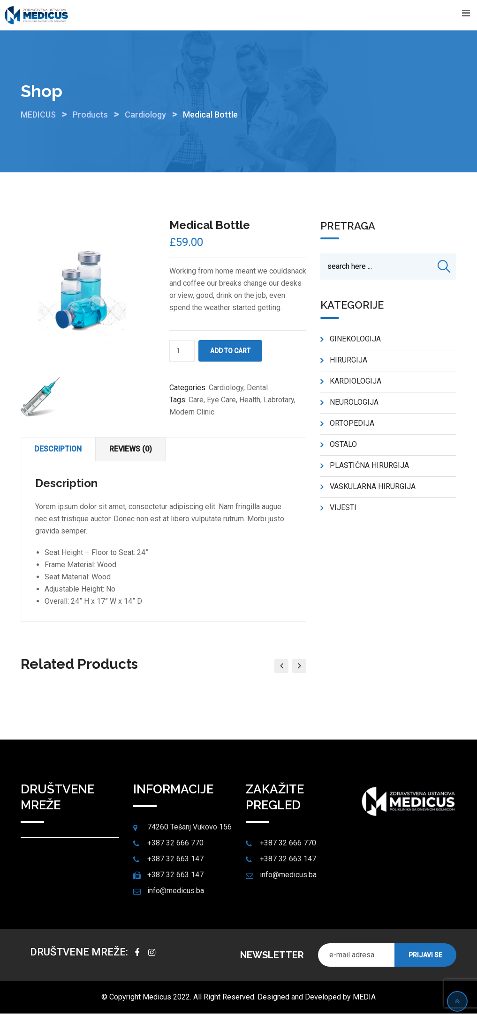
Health (249, 399)
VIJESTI (343, 507)
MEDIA (364, 997)
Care (196, 399)
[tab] (59, 449)
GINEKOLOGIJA (355, 339)
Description (59, 448)
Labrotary (279, 399)
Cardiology (226, 387)
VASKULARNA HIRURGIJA (373, 486)
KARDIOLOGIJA (355, 381)
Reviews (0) (132, 448)
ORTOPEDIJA (352, 423)
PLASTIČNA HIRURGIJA (369, 465)
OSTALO (343, 444)
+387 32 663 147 (175, 859)
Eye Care (221, 399)
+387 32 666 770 (175, 843)
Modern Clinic (191, 411)
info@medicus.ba (175, 891)
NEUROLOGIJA (354, 402)
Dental (257, 387)
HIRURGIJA (348, 360)
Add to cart (230, 351)
